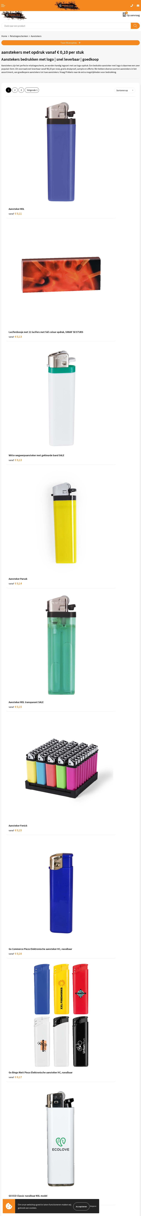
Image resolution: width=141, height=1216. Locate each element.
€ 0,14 (79, 248)
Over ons (76, 1110)
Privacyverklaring (80, 1161)
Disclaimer (77, 1165)
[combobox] (66, 26)
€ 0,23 (15, 887)
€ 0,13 (79, 171)
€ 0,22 (79, 806)
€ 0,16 (15, 407)
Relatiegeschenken (19, 36)
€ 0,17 (79, 407)
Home (4, 36)
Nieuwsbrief (77, 1114)
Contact (5, 1152)
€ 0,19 (79, 562)
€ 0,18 (15, 485)
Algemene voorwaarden (83, 1152)
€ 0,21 (79, 643)
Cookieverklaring (80, 1156)
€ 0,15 (15, 326)
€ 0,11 (15, 167)
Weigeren (93, 1206)
